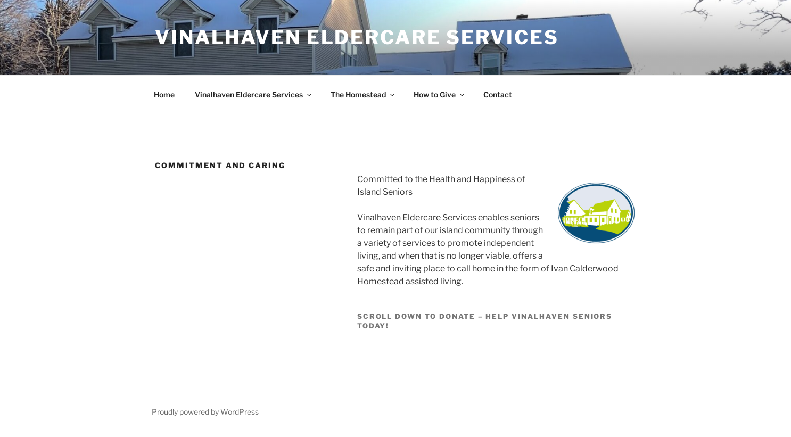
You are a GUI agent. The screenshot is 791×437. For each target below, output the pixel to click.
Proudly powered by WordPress (205, 411)
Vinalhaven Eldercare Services (357, 37)
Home (164, 94)
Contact (497, 94)
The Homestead (363, 94)
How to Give (440, 94)
